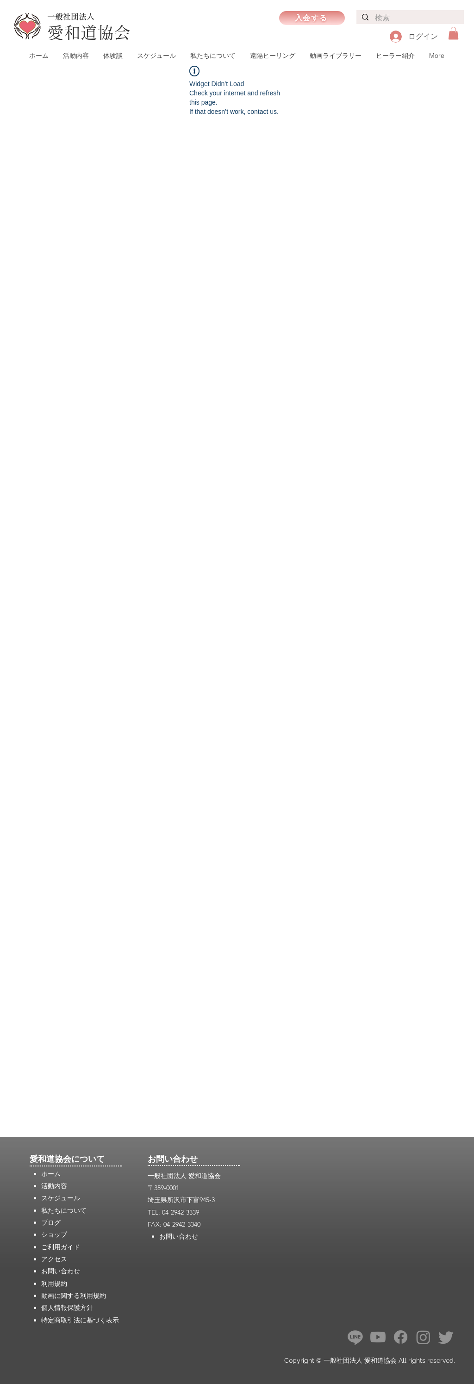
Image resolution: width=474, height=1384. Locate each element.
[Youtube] (378, 1337)
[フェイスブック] (401, 1337)
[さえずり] (446, 1337)
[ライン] (355, 1337)
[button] (453, 33)
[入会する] (312, 18)
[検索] (409, 18)
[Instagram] (423, 1337)
